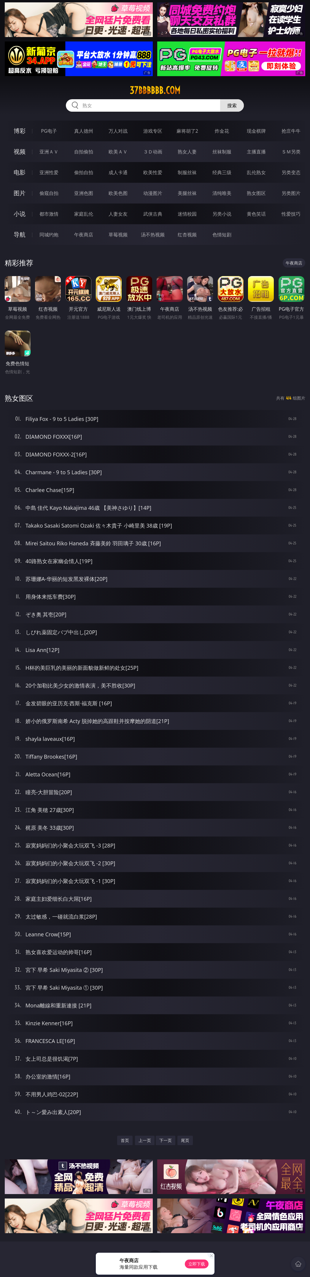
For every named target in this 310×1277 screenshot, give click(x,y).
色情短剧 (221, 234)
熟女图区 (256, 193)
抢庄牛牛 (291, 131)
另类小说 (221, 214)
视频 (20, 152)
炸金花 (222, 131)
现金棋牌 (256, 131)
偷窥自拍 (48, 193)
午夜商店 (83, 234)
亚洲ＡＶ (48, 151)
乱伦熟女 (256, 172)
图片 (20, 193)
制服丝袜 (187, 172)
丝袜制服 (221, 151)
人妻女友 (118, 214)
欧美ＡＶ (118, 151)
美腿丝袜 (187, 193)
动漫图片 (152, 193)
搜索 (232, 105)
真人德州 (83, 131)
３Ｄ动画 (152, 151)
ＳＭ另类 (291, 151)
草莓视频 (118, 234)
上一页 (145, 1140)
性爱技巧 (291, 214)
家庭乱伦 (83, 214)
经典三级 (221, 172)
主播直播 (256, 151)
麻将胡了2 (187, 131)
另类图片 (291, 193)
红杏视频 (187, 234)
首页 (125, 1140)
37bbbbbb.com (155, 90)
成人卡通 (118, 172)
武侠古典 (152, 214)
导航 (20, 234)
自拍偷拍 (83, 151)
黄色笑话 (256, 214)
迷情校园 (187, 214)
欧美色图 (118, 193)
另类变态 (291, 172)
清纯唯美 (221, 193)
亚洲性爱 (48, 172)
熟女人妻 (187, 151)
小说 (20, 214)
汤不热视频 (153, 234)
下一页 (165, 1140)
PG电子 (49, 131)
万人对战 (118, 131)
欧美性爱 (152, 172)
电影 (20, 172)
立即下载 (196, 1264)
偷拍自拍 (83, 172)
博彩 (20, 131)
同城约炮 (48, 234)
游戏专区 (152, 131)
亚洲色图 (83, 193)
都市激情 (48, 214)
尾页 (185, 1140)
